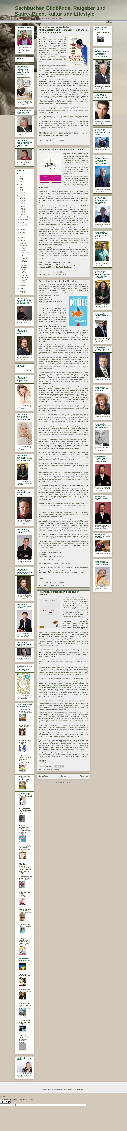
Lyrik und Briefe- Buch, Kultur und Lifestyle (24, 960)
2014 (20, 206)
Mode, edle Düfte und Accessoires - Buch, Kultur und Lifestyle (25, 811)
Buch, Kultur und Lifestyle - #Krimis (25, 925)
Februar (23, 286)
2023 (20, 181)
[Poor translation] (7, 1102)
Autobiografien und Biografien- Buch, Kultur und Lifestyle (25, 878)
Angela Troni (46, 274)
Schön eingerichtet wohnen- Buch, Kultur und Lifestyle (25, 910)
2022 (20, 184)
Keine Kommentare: (46, 140)
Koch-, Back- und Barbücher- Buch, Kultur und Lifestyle (25, 711)
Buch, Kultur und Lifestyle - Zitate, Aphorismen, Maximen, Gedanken (24, 1039)
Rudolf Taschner (54, 769)
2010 (20, 292)
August (22, 229)
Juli (21, 232)
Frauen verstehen (56, 274)
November (23, 219)
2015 (20, 203)
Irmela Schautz (47, 143)
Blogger (82, 1089)
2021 (20, 187)
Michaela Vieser (57, 143)
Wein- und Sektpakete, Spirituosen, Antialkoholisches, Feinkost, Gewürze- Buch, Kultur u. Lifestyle (25, 868)
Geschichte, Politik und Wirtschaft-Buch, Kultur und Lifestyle (25, 848)
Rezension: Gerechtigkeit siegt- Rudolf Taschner (24, 279)
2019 (20, 192)
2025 (20, 176)
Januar (22, 288)
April (22, 240)
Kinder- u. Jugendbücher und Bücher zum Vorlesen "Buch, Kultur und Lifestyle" (25, 942)
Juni (21, 235)
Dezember (23, 217)
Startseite (64, 776)
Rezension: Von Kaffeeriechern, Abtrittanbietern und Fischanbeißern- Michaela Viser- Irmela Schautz (63, 30)
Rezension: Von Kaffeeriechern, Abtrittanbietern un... (24, 250)
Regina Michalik (52, 585)
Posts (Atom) (67, 782)
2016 (20, 201)
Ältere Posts (84, 776)
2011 (20, 214)
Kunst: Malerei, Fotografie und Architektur (24, 726)
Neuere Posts (43, 776)
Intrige (45, 585)
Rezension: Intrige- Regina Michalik (57, 281)
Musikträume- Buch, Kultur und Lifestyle (24, 975)
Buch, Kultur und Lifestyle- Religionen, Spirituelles (24, 894)
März (22, 243)
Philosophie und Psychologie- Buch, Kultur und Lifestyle (25, 794)
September (23, 225)
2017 (20, 198)
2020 (20, 190)
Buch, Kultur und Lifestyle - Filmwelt (25, 990)
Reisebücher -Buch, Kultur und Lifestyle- (25, 742)
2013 (20, 209)
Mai (21, 237)
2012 (20, 212)
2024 (20, 179)
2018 (20, 195)
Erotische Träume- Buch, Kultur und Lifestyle (25, 1022)
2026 (20, 173)
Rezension (65, 143)
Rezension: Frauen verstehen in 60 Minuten (61, 149)
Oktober (23, 222)
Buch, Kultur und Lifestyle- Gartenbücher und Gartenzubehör (25, 778)
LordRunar (69, 1089)
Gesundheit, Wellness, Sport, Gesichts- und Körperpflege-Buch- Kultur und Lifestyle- (25, 830)
